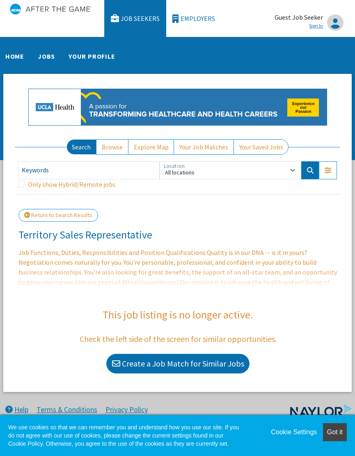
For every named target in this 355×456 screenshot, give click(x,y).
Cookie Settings (294, 432)
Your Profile (92, 56)
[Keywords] (89, 170)
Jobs (46, 56)
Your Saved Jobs (261, 147)
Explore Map (151, 147)
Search (81, 147)
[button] (328, 170)
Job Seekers (135, 19)
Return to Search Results (58, 215)
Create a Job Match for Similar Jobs (178, 363)
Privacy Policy (126, 409)
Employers (193, 19)
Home (14, 56)
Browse (112, 147)
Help (16, 409)
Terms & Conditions (67, 409)
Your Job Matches (203, 147)
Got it (335, 432)
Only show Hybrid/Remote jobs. (72, 184)
